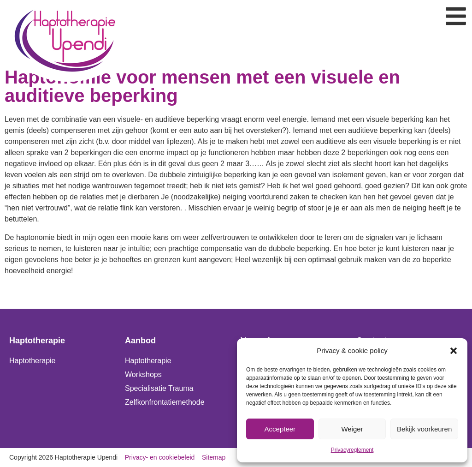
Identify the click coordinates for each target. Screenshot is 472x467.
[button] (453, 350)
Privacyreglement (352, 450)
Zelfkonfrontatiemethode (165, 402)
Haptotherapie (32, 361)
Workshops (143, 374)
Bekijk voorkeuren (424, 429)
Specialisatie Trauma (159, 388)
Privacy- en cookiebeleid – (162, 457)
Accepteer (280, 429)
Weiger (352, 429)
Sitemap (213, 457)
